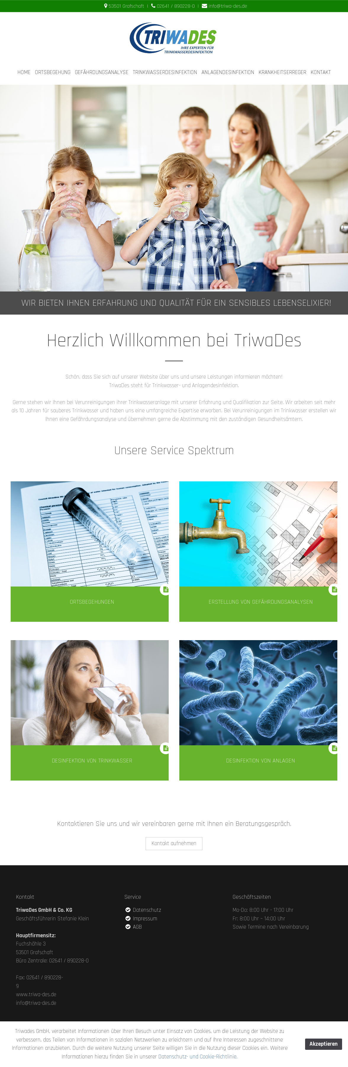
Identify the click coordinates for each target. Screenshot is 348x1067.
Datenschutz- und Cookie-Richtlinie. (198, 1056)
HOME (23, 72)
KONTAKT (321, 72)
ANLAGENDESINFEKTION (228, 72)
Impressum (140, 918)
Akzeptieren (324, 1044)
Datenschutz (142, 909)
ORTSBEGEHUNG (52, 72)
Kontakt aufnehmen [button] (174, 843)
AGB (133, 926)
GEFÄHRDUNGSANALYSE (101, 72)
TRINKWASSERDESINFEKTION (165, 72)
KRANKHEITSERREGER (282, 72)
